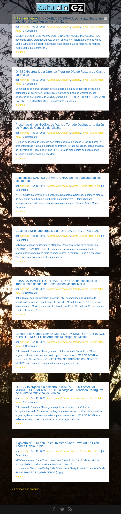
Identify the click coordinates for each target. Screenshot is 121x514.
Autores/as (53, 26)
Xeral (18, 30)
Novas (84, 26)
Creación (65, 26)
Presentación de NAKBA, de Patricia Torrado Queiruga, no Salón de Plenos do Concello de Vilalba (60, 126)
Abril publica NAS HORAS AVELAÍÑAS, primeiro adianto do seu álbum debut (59, 179)
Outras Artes (97, 26)
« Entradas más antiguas (25, 489)
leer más (20, 52)
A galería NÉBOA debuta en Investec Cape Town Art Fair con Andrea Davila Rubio (57, 444)
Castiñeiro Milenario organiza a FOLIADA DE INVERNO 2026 (57, 230)
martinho (24, 26)
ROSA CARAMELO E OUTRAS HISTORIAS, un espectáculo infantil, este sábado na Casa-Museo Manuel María (56, 282)
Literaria (75, 26)
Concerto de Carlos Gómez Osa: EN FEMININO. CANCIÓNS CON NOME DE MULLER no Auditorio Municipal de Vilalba (60, 335)
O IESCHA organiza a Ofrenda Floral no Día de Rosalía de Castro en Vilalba (60, 73)
